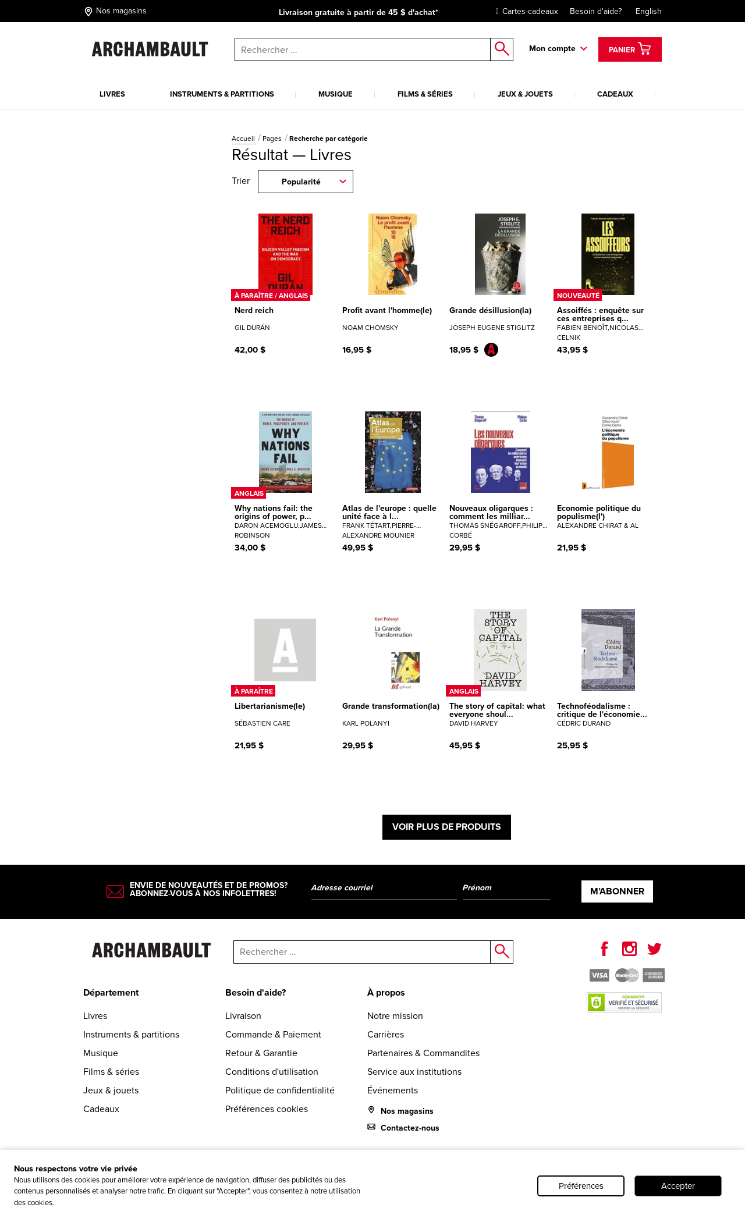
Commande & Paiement (273, 1034)
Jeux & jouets (525, 94)
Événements (392, 1090)
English (649, 11)
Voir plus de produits (446, 826)
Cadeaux (615, 94)
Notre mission (395, 1015)
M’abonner (617, 891)
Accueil (244, 138)
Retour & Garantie (261, 1053)
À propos (386, 992)
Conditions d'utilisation (271, 1071)
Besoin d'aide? (596, 11)
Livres (112, 94)
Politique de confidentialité (280, 1090)
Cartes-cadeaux (524, 11)
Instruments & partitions (222, 94)
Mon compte (552, 48)
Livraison (243, 1015)
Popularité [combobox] (301, 182)
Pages (272, 138)
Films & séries (425, 94)
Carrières (385, 1034)
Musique (335, 94)
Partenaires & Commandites (423, 1053)
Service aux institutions (414, 1071)
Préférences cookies (266, 1109)
